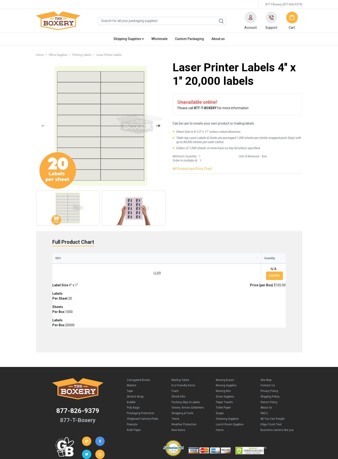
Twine (175, 378)
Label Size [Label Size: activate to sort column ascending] (86, 262)
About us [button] (218, 39)
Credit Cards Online (173, 418)
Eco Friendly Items (183, 344)
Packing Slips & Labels (185, 361)
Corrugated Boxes (138, 339)
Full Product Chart (73, 242)
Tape (130, 350)
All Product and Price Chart (192, 169)
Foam (175, 350)
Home (40, 55)
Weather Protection (183, 383)
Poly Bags (133, 367)
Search (221, 21)
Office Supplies (58, 55)
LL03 (64, 277)
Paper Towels (224, 361)
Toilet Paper (223, 367)
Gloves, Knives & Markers (187, 367)
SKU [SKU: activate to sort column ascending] (58, 262)
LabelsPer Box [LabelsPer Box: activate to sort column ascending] (189, 260)
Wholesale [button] (159, 39)
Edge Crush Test (271, 383)
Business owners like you (277, 389)
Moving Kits (223, 350)
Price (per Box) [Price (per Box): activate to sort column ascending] (226, 262)
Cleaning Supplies (227, 378)
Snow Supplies (225, 356)
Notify (274, 280)
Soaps (220, 372)
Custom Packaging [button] (189, 39)
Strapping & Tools (182, 372)
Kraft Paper (134, 389)
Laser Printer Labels (109, 55)
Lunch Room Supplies (230, 383)
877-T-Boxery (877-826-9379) (283, 4)
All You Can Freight (272, 378)
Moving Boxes (225, 339)
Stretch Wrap (135, 356)
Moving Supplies (226, 344)
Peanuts (132, 383)
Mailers (131, 344)
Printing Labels (81, 55)
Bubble (131, 361)
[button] (250, 20)
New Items (178, 389)
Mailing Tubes (180, 339)
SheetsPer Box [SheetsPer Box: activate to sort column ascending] (158, 260)
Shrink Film (178, 356)
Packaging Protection (140, 372)
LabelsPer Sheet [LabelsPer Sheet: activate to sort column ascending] (123, 260)
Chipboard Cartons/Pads (142, 378)
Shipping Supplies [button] (129, 39)
